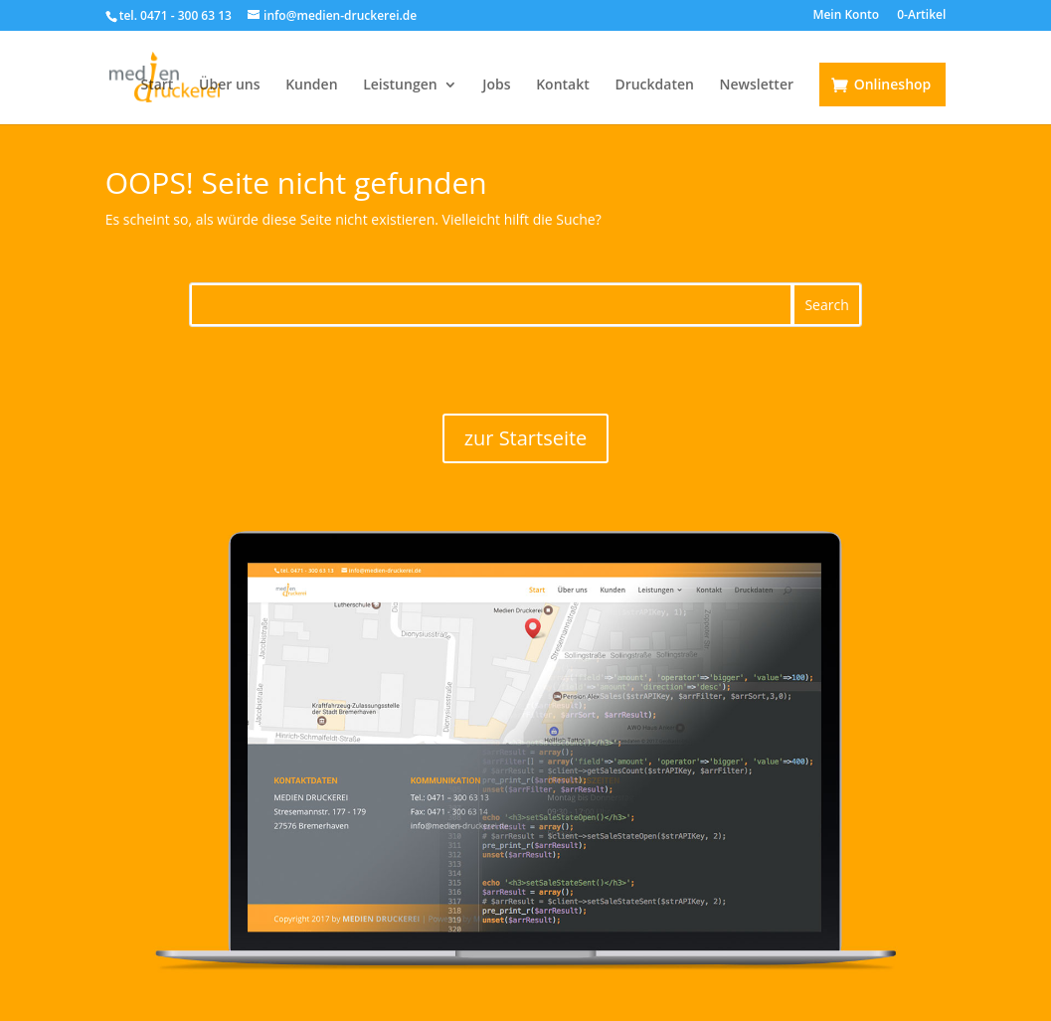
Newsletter (756, 85)
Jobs (496, 85)
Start (156, 85)
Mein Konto (845, 16)
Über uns (229, 85)
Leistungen (400, 85)
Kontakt (563, 85)
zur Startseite (526, 438)
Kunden (311, 85)
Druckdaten (654, 85)
